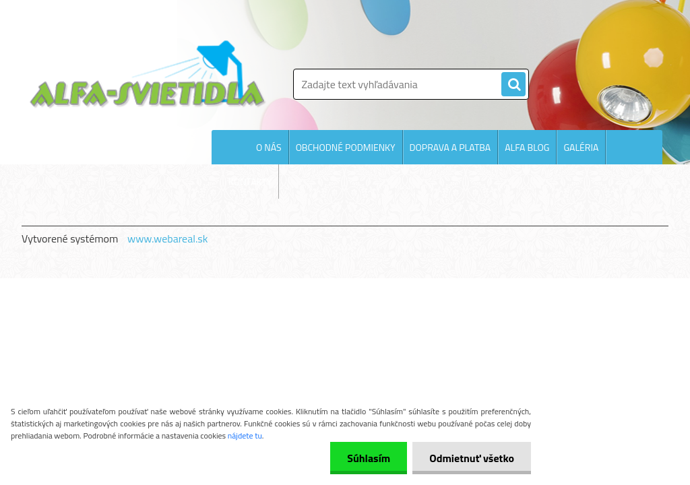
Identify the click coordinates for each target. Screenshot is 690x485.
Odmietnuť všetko (471, 458)
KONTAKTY (250, 181)
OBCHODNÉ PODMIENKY (346, 147)
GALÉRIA (580, 147)
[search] (513, 85)
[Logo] (148, 74)
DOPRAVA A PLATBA (450, 147)
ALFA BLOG (527, 147)
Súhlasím (368, 458)
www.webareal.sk (167, 238)
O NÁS (269, 147)
